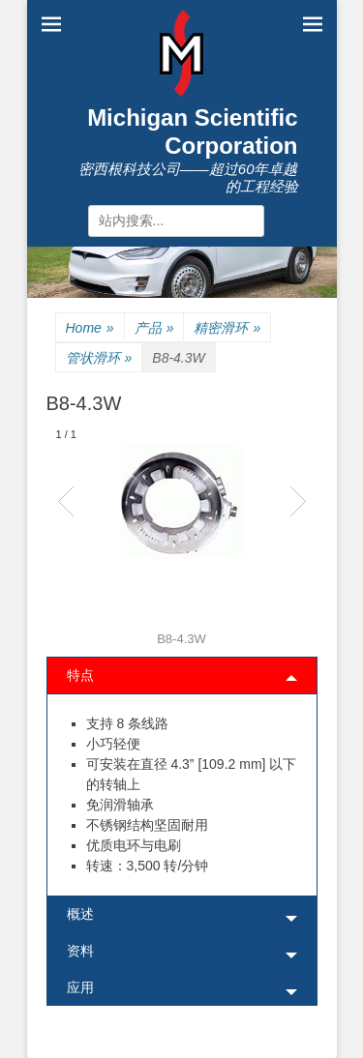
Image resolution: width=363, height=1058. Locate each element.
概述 (80, 914)
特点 (80, 675)
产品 (154, 328)
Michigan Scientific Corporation (192, 131)
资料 (80, 950)
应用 (80, 987)
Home (90, 328)
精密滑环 (227, 328)
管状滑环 (99, 358)
